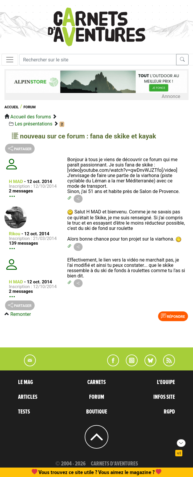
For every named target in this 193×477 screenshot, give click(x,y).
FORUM (96, 397)
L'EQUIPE (166, 382)
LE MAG (25, 382)
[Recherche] (97, 59)
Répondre (173, 316)
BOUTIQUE (96, 412)
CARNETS (96, 382)
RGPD (169, 412)
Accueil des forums (30, 117)
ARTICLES (27, 397)
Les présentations (33, 124)
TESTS (24, 412)
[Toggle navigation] (9, 60)
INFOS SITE (164, 397)
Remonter (20, 314)
